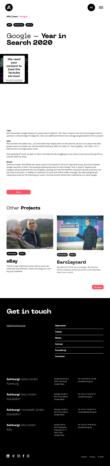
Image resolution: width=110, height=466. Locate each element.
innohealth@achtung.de (87, 412)
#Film (22, 259)
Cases (58, 332)
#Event (29, 25)
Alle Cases (12, 16)
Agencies (60, 326)
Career (59, 344)
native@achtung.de (85, 381)
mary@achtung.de (85, 397)
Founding (60, 350)
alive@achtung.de (85, 427)
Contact (60, 356)
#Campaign (12, 259)
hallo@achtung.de (16, 325)
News (58, 338)
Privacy (92, 457)
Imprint (84, 457)
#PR (9, 25)
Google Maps (59, 384)
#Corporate (18, 25)
